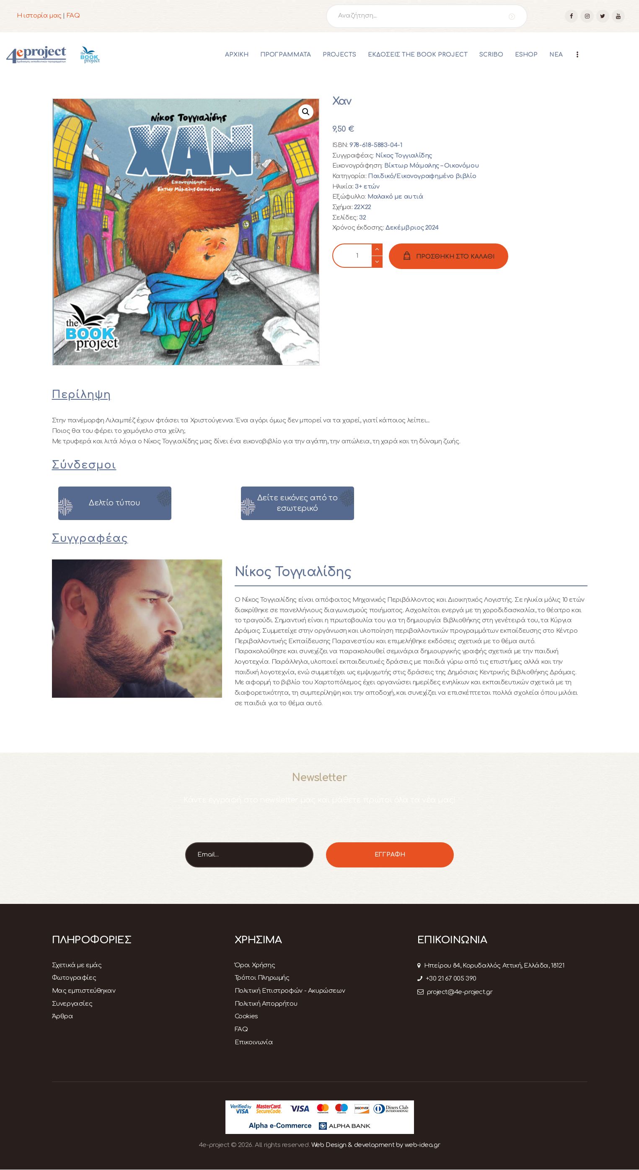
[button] (305, 111)
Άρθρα (62, 1016)
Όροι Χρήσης (255, 965)
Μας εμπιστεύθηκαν (84, 990)
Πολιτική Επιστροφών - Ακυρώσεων (290, 990)
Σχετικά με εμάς (77, 965)
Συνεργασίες (72, 1003)
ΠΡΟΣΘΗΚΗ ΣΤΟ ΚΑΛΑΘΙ (455, 257)
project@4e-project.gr (455, 992)
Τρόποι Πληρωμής (262, 977)
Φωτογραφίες (74, 977)
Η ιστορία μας (39, 15)
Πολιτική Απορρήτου (266, 1003)
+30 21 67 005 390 (446, 978)
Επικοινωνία (254, 1042)
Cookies (246, 1016)
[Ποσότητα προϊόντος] (357, 255)
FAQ (73, 15)
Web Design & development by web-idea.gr (375, 1145)
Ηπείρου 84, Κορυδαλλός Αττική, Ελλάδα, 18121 (490, 965)
